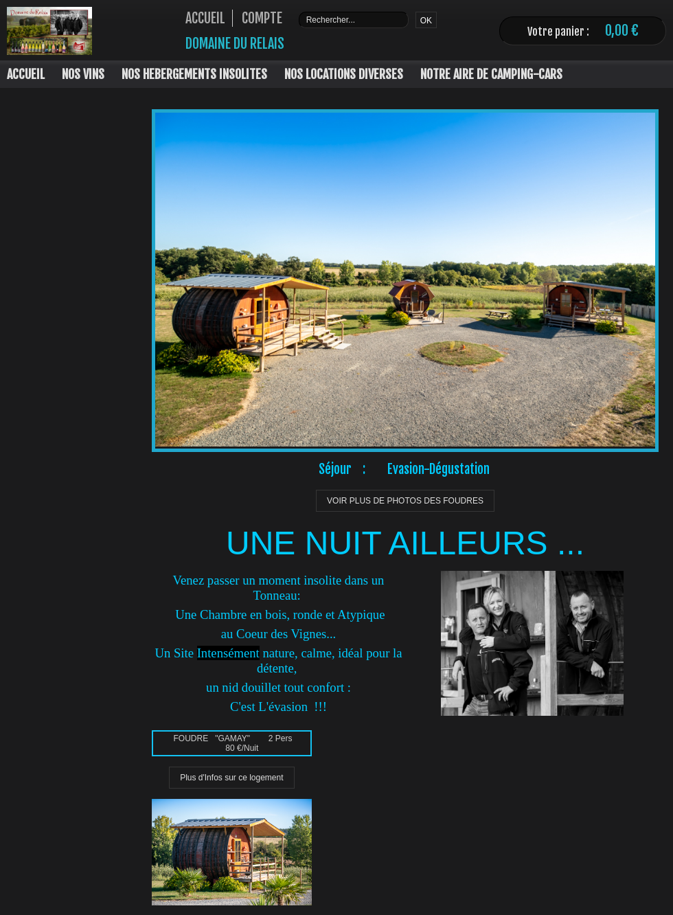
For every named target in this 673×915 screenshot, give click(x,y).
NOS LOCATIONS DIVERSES (343, 74)
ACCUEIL (26, 74)
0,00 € (622, 30)
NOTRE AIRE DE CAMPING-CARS (491, 74)
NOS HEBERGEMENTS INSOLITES (194, 74)
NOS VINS (83, 74)
